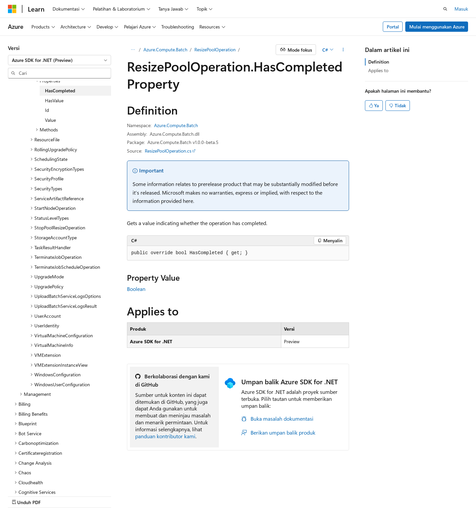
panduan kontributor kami (165, 436)
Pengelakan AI (22, 496)
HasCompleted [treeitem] (60, 90)
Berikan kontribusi (128, 496)
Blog (92, 496)
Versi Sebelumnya (62, 496)
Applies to (378, 70)
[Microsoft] (12, 9)
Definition (378, 62)
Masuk (461, 9)
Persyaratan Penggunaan (269, 496)
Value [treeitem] (50, 120)
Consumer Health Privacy (205, 496)
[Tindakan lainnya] (343, 49)
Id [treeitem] (47, 110)
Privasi (160, 496)
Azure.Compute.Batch (165, 49)
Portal (393, 26)
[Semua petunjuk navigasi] (133, 49)
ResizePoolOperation (215, 49)
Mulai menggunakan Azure (436, 26)
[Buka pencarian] (445, 9)
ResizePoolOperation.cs (168, 151)
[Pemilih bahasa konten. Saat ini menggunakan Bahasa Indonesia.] (32, 480)
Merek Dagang (316, 496)
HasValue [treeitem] (54, 100)
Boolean (136, 288)
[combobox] (59, 60)
